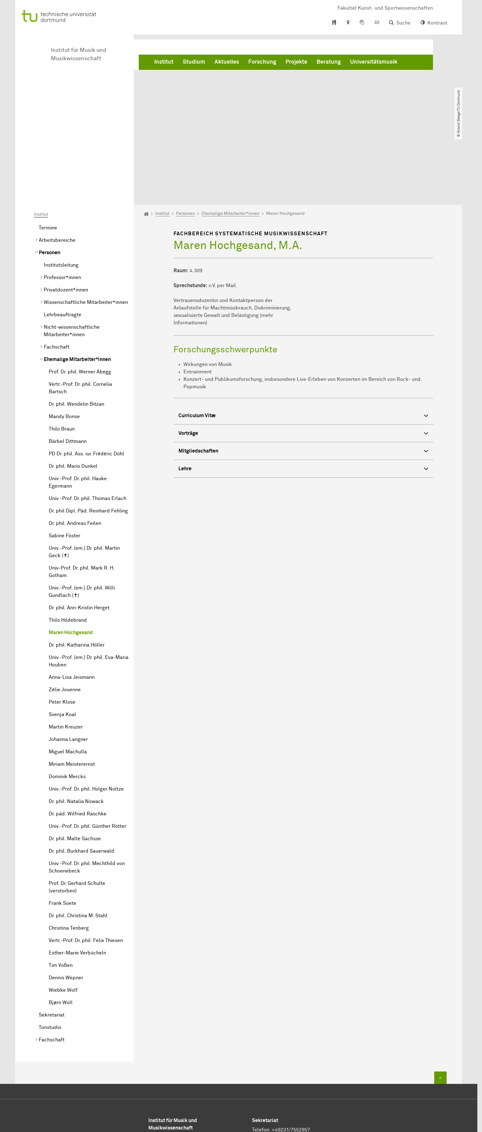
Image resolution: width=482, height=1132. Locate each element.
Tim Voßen (61, 894)
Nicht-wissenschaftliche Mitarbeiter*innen (72, 260)
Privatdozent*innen (66, 218)
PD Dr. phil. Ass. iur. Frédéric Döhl (86, 382)
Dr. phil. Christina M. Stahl (78, 844)
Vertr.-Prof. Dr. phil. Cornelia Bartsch (80, 317)
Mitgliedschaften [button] (303, 380)
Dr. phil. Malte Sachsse (75, 767)
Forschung (262, 62)
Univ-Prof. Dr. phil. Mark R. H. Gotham (82, 500)
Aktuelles (226, 62)
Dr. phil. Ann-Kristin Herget (79, 536)
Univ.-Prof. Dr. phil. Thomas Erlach (87, 427)
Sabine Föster (64, 464)
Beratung (329, 62)
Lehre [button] (303, 398)
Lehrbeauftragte (62, 243)
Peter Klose (62, 631)
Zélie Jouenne (65, 618)
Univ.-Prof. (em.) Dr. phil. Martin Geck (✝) (84, 481)
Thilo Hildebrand (68, 549)
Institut (163, 62)
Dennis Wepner (66, 906)
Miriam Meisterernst (72, 693)
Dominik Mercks (67, 705)
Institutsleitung (61, 194)
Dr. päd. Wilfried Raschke (77, 742)
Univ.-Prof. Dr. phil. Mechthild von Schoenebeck (87, 796)
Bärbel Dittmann (68, 370)
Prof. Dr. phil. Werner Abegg (80, 300)
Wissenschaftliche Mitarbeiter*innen (86, 231)
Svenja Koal (62, 643)
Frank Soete (62, 832)
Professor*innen (62, 206)
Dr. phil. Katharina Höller (77, 573)
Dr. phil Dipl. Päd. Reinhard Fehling (88, 439)
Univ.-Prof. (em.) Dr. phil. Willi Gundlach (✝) (82, 520)
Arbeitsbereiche (57, 169)
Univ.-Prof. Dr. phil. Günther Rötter (87, 755)
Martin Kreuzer (66, 655)
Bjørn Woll (61, 931)
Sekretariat (52, 943)
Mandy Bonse (64, 345)
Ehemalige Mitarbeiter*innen (77, 288)
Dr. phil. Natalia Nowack (76, 730)
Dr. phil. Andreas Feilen (75, 452)
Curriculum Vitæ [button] (303, 345)
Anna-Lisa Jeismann (72, 606)
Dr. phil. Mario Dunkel (73, 395)
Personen (49, 181)
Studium (194, 62)
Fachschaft (57, 275)
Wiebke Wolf (63, 919)
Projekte (296, 62)
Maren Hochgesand (71, 561)
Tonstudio (50, 956)
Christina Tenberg (69, 857)
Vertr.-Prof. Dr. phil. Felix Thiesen (86, 869)
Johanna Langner (68, 668)
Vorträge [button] (303, 362)
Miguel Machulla (68, 680)
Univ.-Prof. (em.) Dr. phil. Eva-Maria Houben (88, 590)
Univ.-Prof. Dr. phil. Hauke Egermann (78, 411)
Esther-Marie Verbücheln (77, 881)
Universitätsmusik (373, 62)
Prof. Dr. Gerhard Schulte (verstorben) (77, 816)
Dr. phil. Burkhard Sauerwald (81, 780)
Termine (48, 156)
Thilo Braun (62, 357)
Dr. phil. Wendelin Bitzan (76, 333)
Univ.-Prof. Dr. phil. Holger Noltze (86, 717)
